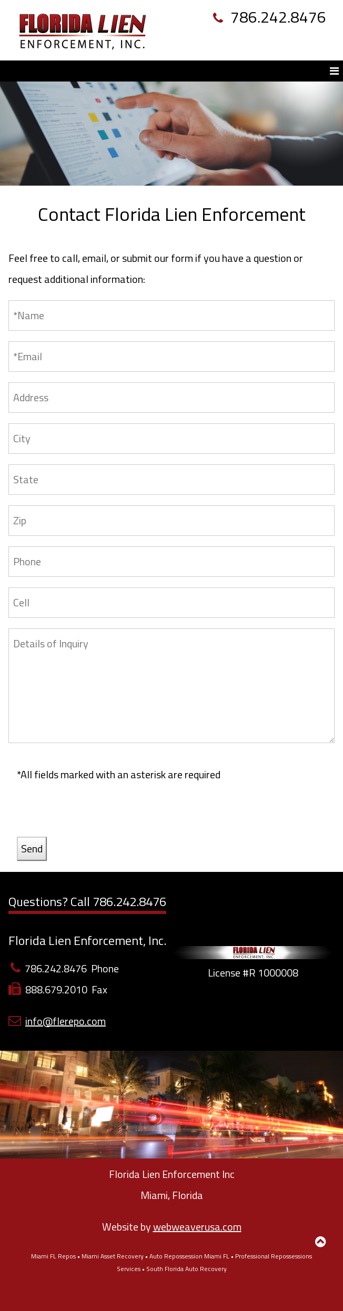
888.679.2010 (56, 989)
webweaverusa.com (197, 1226)
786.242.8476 (269, 17)
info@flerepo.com (65, 1021)
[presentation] (97, 816)
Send (32, 848)
